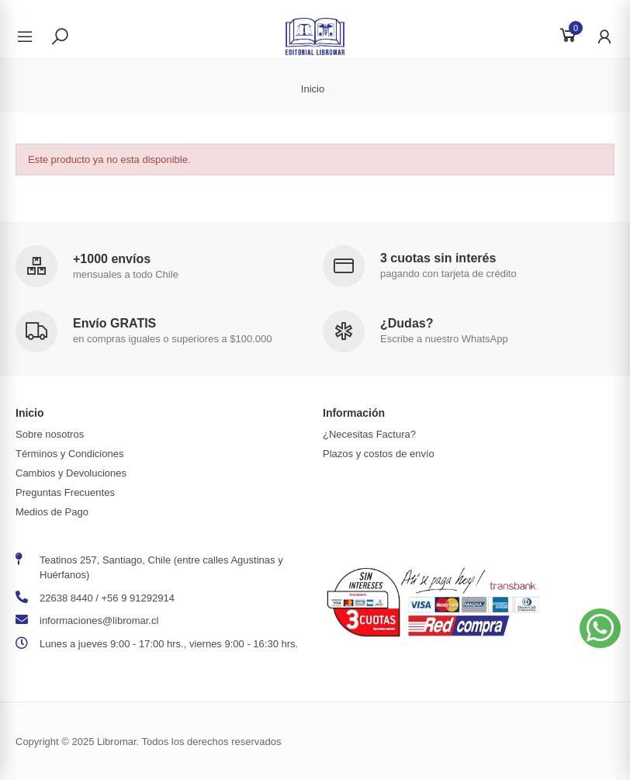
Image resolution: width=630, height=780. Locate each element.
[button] (600, 628)
